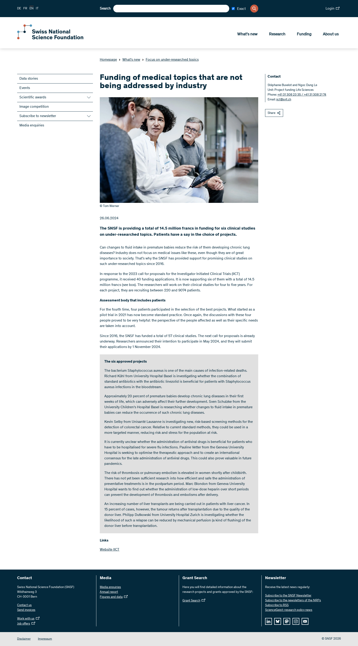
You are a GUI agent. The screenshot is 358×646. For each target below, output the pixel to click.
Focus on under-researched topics (170, 60)
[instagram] (295, 621)
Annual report (109, 592)
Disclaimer (24, 639)
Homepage (108, 60)
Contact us (24, 605)
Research (277, 34)
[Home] (50, 38)
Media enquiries (31, 125)
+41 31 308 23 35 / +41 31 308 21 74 (301, 95)
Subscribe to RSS (277, 605)
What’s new (247, 34)
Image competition (34, 107)
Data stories (28, 79)
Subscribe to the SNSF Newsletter (288, 595)
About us (331, 34)
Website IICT (109, 550)
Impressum (45, 639)
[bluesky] (277, 621)
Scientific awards (32, 97)
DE (19, 8)
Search (105, 8)
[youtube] (305, 621)
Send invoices (26, 610)
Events (24, 88)
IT (37, 8)
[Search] (254, 9)
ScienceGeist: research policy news (288, 610)
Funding (304, 34)
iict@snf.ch (283, 99)
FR (25, 8)
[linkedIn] (268, 621)
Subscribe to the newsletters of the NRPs (293, 600)
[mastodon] (286, 621)
